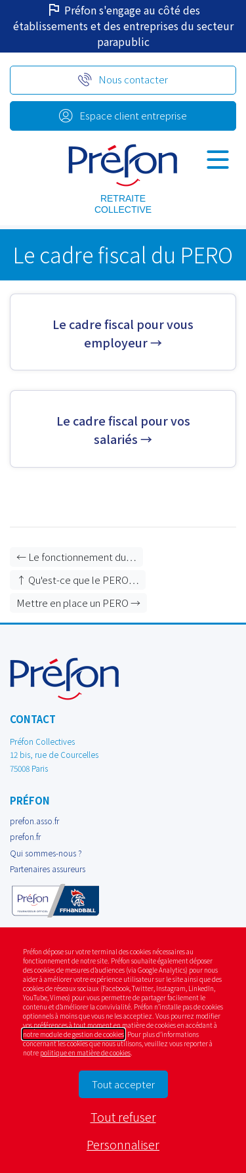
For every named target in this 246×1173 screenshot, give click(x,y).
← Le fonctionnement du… (76, 557)
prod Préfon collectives (123, 165)
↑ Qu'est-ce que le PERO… (77, 579)
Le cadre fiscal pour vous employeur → (123, 332)
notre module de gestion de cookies (73, 1034)
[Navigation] (217, 159)
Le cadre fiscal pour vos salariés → (123, 429)
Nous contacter (133, 79)
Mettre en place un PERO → (78, 602)
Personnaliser (123, 1144)
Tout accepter (123, 1084)
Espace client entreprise (133, 115)
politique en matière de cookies (85, 1052)
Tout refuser (123, 1116)
